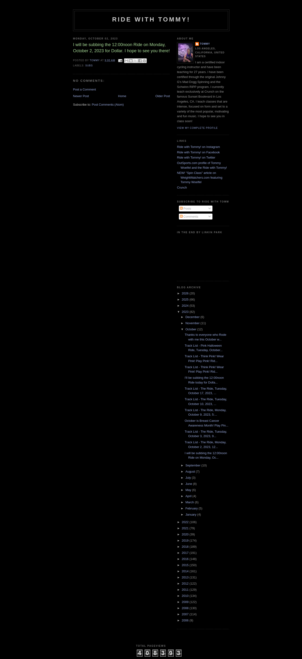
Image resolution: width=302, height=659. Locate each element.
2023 (186, 312)
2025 (186, 299)
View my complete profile (197, 128)
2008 (186, 608)
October (191, 329)
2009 (186, 602)
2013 (186, 577)
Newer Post (81, 96)
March (190, 502)
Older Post (162, 96)
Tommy (205, 44)
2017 (186, 553)
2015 (186, 565)
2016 (186, 559)
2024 (186, 305)
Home (122, 96)
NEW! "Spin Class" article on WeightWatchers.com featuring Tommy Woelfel (199, 177)
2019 (186, 540)
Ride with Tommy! (151, 19)
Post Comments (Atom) (108, 104)
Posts (185, 208)
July (189, 477)
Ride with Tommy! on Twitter (196, 157)
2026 (186, 293)
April (189, 496)
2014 (186, 571)
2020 (186, 534)
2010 (186, 596)
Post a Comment (84, 89)
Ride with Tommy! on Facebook (198, 152)
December (193, 317)
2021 (186, 528)
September (193, 465)
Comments (189, 216)
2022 (186, 522)
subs (89, 65)
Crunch (182, 187)
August (191, 471)
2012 (186, 583)
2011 (186, 589)
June (189, 484)
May (189, 490)
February (192, 508)
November (193, 323)
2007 (186, 614)
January (191, 514)
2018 (186, 546)
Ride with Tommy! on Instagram (198, 147)
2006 (186, 620)
